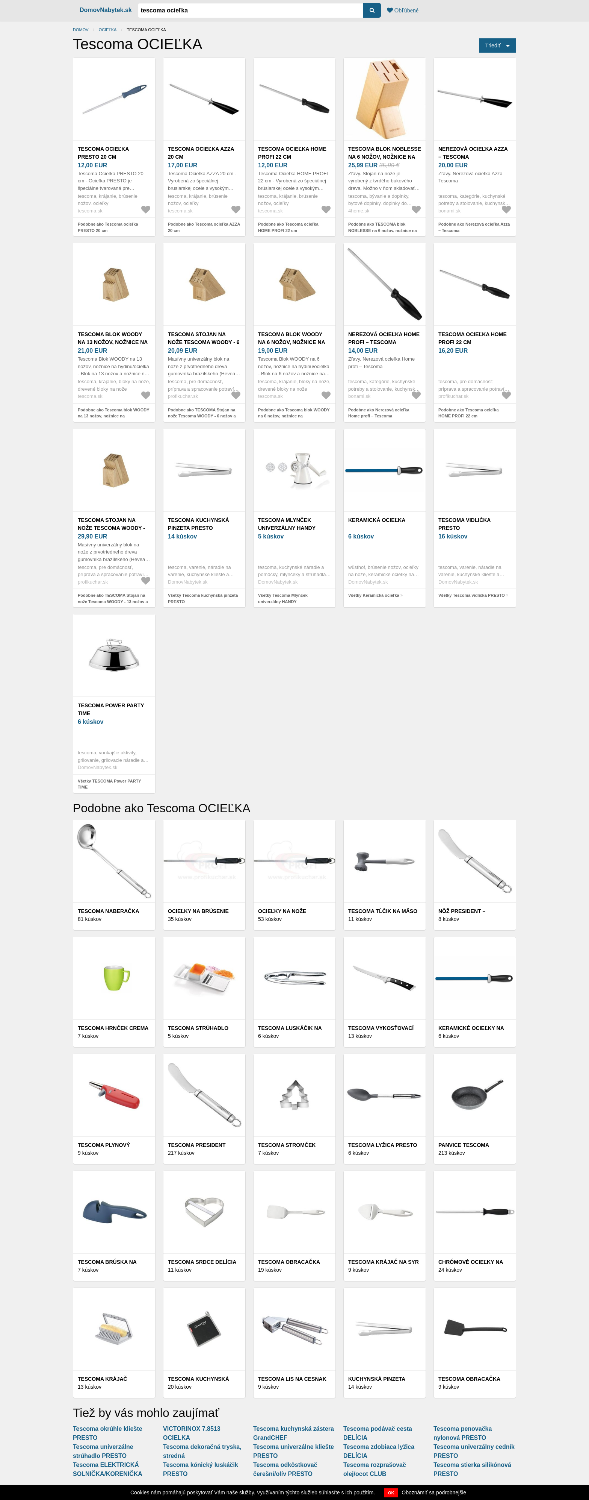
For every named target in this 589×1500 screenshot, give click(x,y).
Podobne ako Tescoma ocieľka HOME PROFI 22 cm (288, 227)
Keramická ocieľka (376, 520)
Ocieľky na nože (282, 911)
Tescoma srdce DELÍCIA (202, 1262)
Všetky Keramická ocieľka (373, 595)
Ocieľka (108, 29)
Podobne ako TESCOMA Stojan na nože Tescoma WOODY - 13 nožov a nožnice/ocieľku (113, 601)
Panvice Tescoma (463, 1145)
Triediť (493, 45)
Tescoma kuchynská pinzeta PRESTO (198, 524)
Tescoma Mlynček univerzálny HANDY (287, 524)
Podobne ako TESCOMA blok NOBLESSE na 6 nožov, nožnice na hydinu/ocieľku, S (382, 230)
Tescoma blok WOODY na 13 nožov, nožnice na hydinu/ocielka (113, 342)
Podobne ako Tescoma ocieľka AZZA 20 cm (204, 227)
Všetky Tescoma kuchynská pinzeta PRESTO (203, 598)
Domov (81, 29)
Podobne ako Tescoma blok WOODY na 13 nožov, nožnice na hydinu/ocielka (113, 416)
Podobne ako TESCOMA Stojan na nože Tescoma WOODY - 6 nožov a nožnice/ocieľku (202, 416)
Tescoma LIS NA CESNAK (292, 1379)
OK (391, 1493)
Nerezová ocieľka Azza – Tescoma (472, 153)
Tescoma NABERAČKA (108, 911)
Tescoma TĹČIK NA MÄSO (382, 911)
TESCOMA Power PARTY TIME (111, 709)
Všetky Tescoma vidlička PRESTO (471, 595)
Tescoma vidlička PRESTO (464, 524)
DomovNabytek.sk (106, 10)
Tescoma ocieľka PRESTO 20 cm (103, 153)
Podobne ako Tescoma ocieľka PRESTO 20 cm (108, 227)
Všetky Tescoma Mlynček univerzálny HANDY (283, 598)
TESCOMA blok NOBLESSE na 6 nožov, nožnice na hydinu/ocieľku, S (384, 157)
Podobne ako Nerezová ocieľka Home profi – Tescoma (378, 413)
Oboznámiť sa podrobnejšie (434, 1492)
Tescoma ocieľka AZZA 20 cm (201, 153)
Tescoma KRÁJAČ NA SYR (383, 1262)
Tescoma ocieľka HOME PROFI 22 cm (292, 153)
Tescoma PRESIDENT (197, 1145)
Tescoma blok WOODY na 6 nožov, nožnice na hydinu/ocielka (291, 342)
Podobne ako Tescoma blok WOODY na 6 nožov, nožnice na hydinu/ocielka (293, 416)
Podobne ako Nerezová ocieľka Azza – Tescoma (474, 227)
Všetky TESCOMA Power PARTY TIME (109, 784)
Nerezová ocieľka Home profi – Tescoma (384, 338)
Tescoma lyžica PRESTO (382, 1145)
